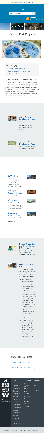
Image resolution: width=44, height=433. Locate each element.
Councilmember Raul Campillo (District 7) (16, 414)
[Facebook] (2, 384)
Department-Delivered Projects (15, 214)
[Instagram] (9, 384)
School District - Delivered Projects (15, 201)
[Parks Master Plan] (12, 265)
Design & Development (22, 362)
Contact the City (39, 430)
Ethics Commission (27, 391)
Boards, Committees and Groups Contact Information (27, 246)
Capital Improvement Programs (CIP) (18, 71)
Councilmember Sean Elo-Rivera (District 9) (16, 423)
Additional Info (12, 74)
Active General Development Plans (27, 118)
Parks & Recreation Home (21, 368)
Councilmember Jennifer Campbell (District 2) (17, 390)
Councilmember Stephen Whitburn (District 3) (17, 395)
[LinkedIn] (7, 386)
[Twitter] (4, 384)
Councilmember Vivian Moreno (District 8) (16, 419)
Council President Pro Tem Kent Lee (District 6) (17, 409)
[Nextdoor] (4, 386)
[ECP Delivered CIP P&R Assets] (14, 178)
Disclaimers (3, 430)
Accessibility (19, 430)
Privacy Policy (11, 430)
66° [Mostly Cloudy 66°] (22, 9)
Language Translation (29, 430)
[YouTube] (7, 384)
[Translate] (41, 18)
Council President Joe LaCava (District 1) (17, 385)
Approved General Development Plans (27, 143)
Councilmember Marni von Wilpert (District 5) (17, 404)
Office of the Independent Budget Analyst (27, 401)
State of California (37, 387)
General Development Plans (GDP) (18, 69)
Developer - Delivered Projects (15, 192)
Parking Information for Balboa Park (22, 2)
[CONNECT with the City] (32, 18)
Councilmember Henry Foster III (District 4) (16, 399)
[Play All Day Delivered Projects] (31, 201)
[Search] (20, 13)
